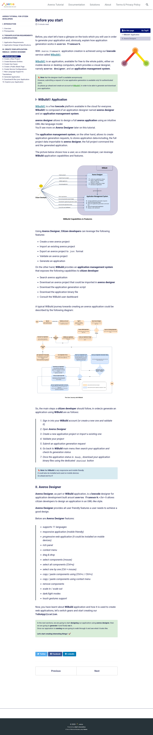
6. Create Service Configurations (14, 69)
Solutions (95, 4)
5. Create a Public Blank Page (13, 67)
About (108, 4)
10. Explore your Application (12, 82)
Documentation (76, 4)
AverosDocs (82, 726)
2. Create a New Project (11, 59)
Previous (56, 670)
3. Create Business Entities (12, 62)
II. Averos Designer (129, 39)
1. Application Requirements (13, 42)
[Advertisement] (76, 692)
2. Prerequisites (8, 31)
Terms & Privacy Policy (128, 4)
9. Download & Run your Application (15, 79)
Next (97, 670)
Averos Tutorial (56, 4)
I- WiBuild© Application (130, 35)
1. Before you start (10, 56)
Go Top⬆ (145, 31)
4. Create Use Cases (10, 64)
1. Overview (6, 29)
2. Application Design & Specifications (16, 45)
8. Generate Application (11, 77)
